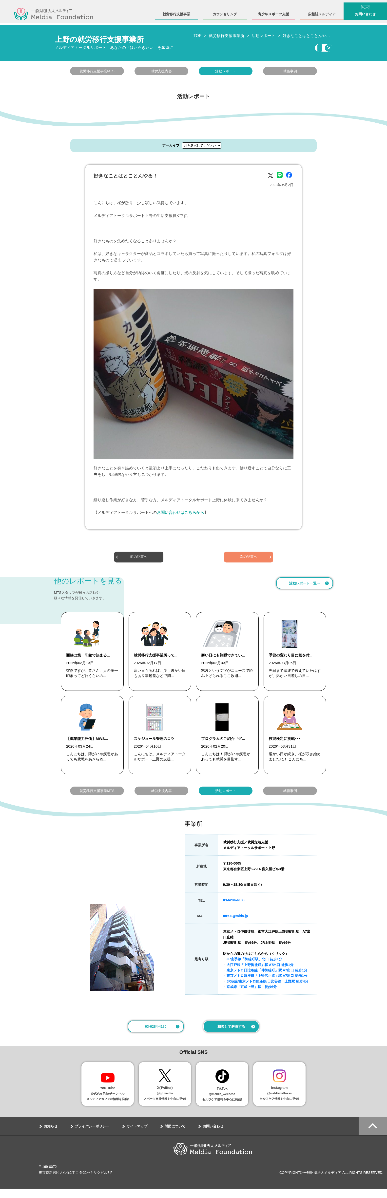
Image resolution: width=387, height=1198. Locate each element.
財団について (175, 1136)
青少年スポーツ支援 (273, 12)
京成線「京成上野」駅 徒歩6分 (252, 996)
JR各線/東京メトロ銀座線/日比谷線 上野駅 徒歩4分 (267, 991)
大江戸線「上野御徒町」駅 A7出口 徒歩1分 (260, 974)
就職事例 (290, 73)
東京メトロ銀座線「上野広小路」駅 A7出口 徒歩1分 (267, 985)
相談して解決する (231, 1036)
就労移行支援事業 (176, 12)
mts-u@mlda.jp (235, 925)
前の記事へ (138, 558)
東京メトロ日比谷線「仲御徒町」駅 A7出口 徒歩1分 (267, 980)
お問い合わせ (365, 12)
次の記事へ (248, 558)
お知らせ (51, 1136)
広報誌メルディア (322, 12)
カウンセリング (225, 12)
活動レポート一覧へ (304, 585)
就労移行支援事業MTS (97, 73)
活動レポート (225, 73)
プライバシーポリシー (92, 1136)
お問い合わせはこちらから (180, 514)
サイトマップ (137, 1136)
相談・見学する (286, 48)
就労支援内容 (161, 73)
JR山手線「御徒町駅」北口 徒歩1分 (254, 968)
